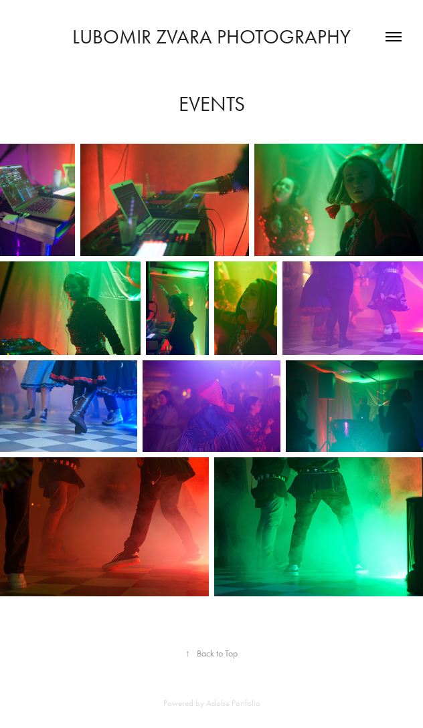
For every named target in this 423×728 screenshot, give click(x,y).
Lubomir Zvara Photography (211, 37)
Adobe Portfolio (233, 703)
